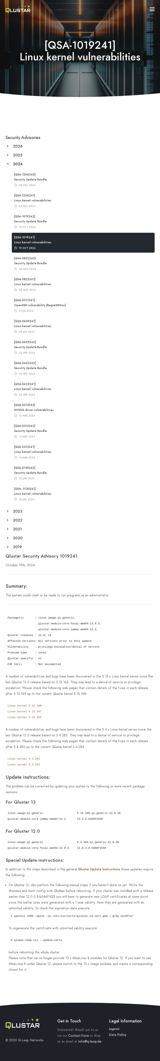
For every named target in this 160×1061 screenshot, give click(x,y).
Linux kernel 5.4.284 (24, 758)
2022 (17, 520)
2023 (17, 511)
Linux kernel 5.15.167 (25, 711)
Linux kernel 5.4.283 (24, 764)
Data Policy (117, 1035)
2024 (17, 164)
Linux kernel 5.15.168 (25, 705)
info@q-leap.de (89, 1041)
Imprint (114, 1029)
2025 (17, 155)
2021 (17, 529)
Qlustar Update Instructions (99, 869)
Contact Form (78, 1035)
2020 (17, 538)
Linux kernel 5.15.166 (25, 717)
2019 (17, 546)
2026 (17, 146)
